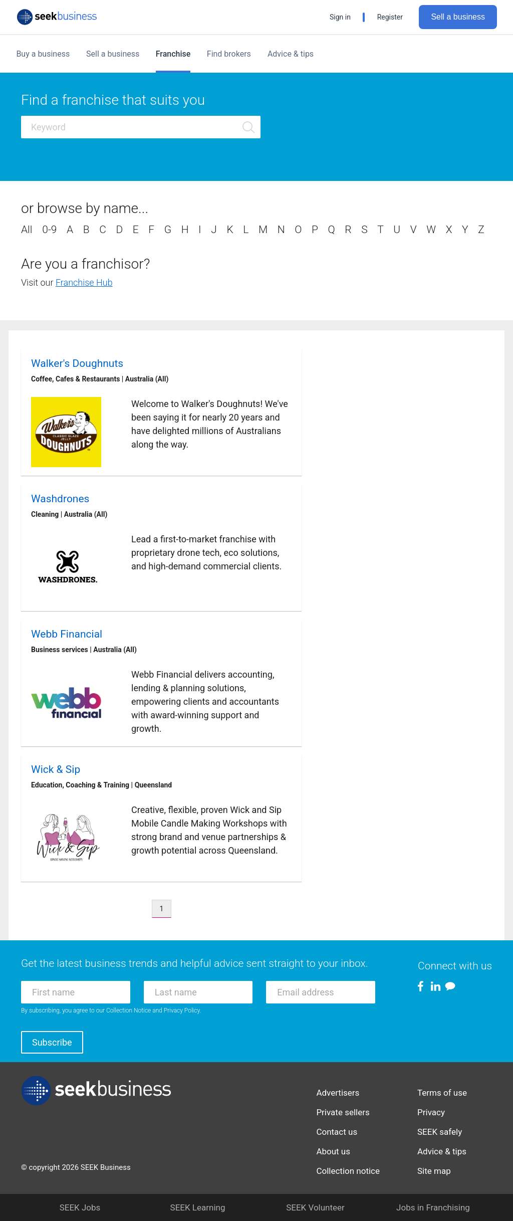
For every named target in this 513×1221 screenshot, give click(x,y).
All (27, 229)
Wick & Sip (55, 769)
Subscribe (52, 1042)
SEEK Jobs (80, 1207)
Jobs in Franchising (433, 1207)
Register (390, 17)
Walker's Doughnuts (77, 363)
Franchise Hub (84, 282)
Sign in (340, 17)
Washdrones (60, 499)
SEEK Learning (197, 1207)
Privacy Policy (182, 1010)
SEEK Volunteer (315, 1207)
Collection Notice (128, 1010)
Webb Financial (66, 634)
